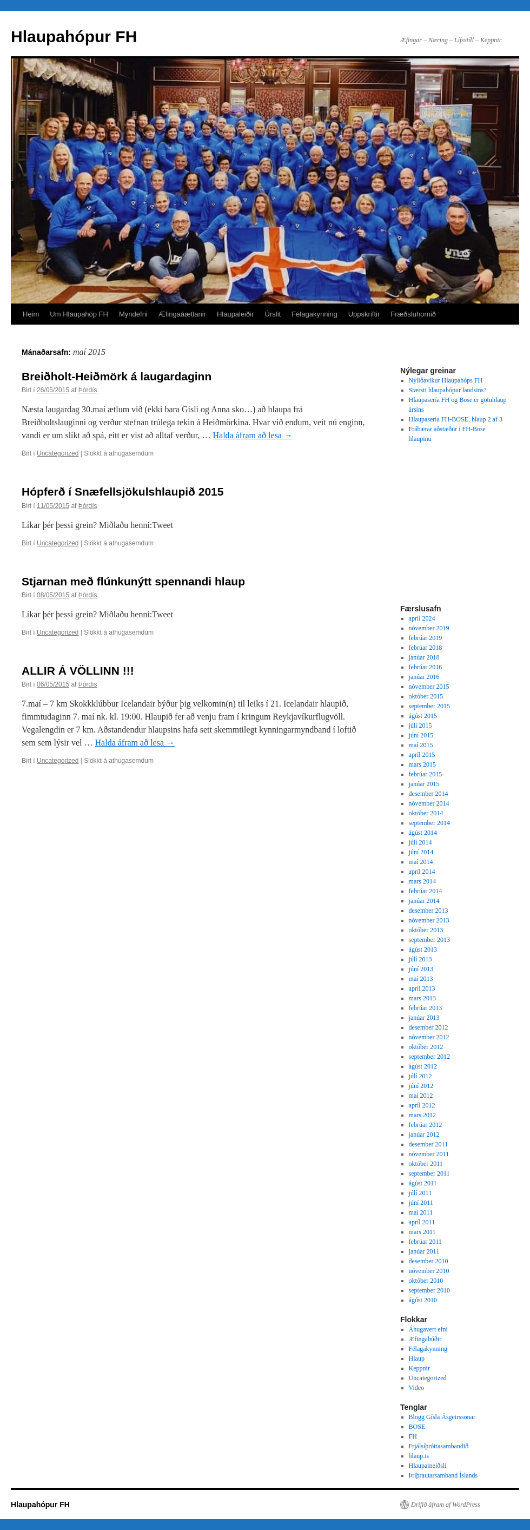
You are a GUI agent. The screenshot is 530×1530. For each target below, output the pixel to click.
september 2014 (429, 823)
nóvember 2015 (429, 686)
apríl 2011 (422, 1222)
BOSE (417, 1426)
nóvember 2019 (429, 628)
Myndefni (133, 314)
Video (417, 1387)
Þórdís (87, 390)
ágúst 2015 (423, 716)
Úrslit (273, 314)
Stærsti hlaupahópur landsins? (448, 390)
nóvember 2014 (429, 803)
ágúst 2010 (423, 1300)
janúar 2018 (424, 657)
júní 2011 (421, 1202)
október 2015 (426, 696)
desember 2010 (428, 1261)
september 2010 (429, 1290)
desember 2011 (428, 1144)
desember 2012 (428, 1027)
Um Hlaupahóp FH (79, 314)
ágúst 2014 (423, 832)
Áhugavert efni (428, 1329)
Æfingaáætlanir (182, 314)
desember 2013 (428, 910)
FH (413, 1436)
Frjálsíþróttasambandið (439, 1446)
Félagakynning (314, 314)
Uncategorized (57, 453)
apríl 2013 (422, 988)
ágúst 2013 (423, 949)
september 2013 (429, 940)
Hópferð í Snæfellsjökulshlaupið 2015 (122, 491)
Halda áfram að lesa (252, 435)
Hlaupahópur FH (74, 36)
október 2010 (426, 1280)
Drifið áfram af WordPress (445, 1504)
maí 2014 (421, 862)
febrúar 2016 (425, 667)
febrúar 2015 (425, 774)
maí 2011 (421, 1212)
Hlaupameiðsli (428, 1465)
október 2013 (426, 930)
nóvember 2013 (429, 920)
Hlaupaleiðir (235, 314)
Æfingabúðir (425, 1339)
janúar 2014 (424, 901)
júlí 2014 (420, 842)
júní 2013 (421, 969)
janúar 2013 (424, 1017)
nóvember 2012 (429, 1037)
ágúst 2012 (423, 1066)
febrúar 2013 (425, 1008)
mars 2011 (422, 1232)
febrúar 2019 (425, 638)
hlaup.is (419, 1456)
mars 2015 (422, 764)
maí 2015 (421, 745)
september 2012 (429, 1056)
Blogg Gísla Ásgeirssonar (442, 1417)
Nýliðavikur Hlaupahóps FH (446, 380)
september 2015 (429, 706)
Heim (31, 314)
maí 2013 (421, 978)
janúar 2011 (424, 1251)
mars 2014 (422, 881)
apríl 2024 (422, 618)
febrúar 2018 (425, 647)
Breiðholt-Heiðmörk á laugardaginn (116, 376)
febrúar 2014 (425, 891)
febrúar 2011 (425, 1241)
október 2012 (426, 1047)
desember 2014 (428, 793)
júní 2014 (421, 852)
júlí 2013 (420, 959)
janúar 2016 (424, 677)
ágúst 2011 (423, 1183)
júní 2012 (421, 1086)
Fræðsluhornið (413, 314)
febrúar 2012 (425, 1125)
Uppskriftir (364, 314)
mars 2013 (422, 998)
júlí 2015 (420, 725)
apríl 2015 (422, 755)
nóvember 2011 (429, 1154)
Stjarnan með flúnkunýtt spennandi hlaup (133, 581)
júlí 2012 (420, 1076)
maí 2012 (421, 1095)
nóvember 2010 (429, 1271)
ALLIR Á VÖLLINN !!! (78, 670)
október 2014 (426, 813)
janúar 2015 (424, 784)
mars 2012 (422, 1115)
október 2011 (426, 1164)
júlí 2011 (420, 1193)
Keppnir (419, 1368)
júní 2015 (421, 735)
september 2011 (429, 1173)
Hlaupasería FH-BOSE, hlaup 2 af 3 (455, 419)
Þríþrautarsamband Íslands (443, 1475)
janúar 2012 (424, 1134)
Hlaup (417, 1358)
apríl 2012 (422, 1105)
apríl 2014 (422, 871)
